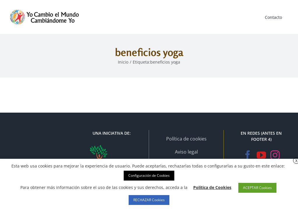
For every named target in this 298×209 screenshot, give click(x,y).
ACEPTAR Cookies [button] (257, 187)
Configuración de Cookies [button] (149, 175)
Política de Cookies (212, 187)
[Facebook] (247, 155)
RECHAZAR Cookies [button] (149, 199)
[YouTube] (261, 155)
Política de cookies (186, 139)
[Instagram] (275, 155)
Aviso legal (186, 152)
